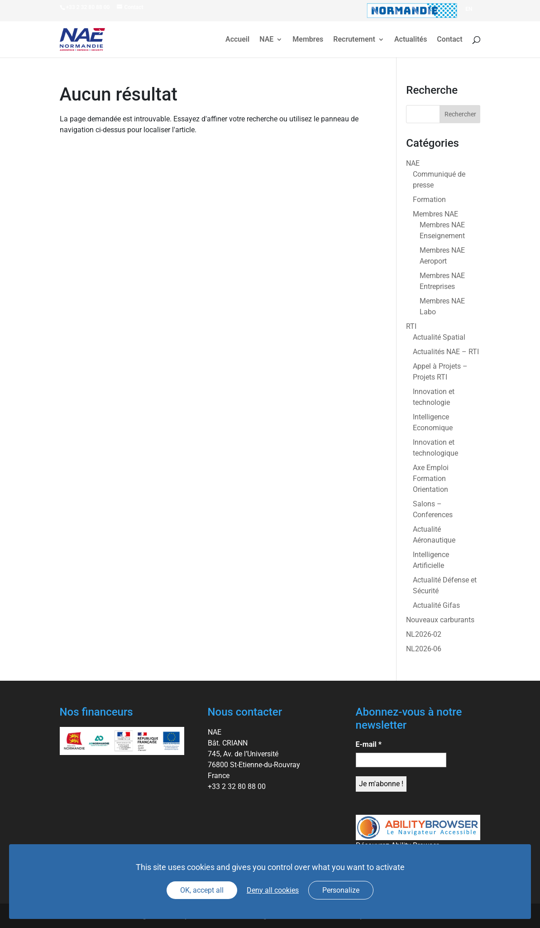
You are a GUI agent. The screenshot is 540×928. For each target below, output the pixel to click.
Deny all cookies (273, 890)
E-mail (369, 744)
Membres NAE (435, 214)
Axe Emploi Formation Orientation (431, 478)
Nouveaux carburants (440, 619)
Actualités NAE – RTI (446, 351)
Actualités (410, 39)
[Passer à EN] (469, 9)
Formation (429, 199)
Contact (449, 39)
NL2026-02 (423, 634)
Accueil (237, 39)
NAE (266, 39)
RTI (411, 326)
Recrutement (354, 39)
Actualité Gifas (436, 605)
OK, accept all (202, 890)
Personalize (340, 890)
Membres (307, 39)
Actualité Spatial (439, 337)
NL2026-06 (423, 648)
